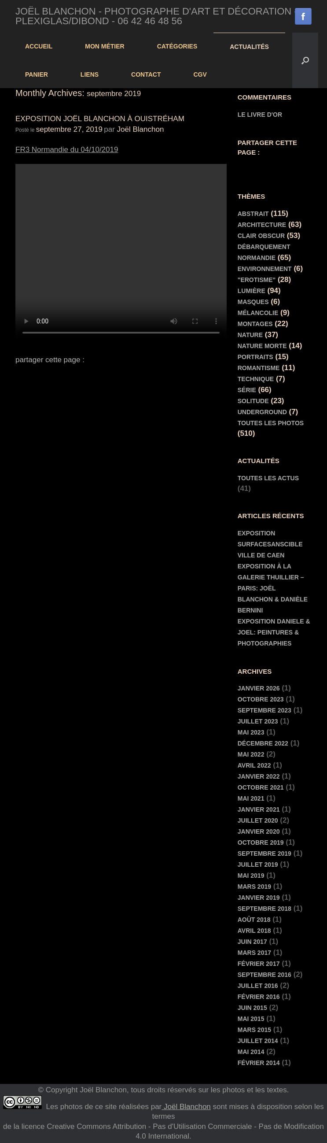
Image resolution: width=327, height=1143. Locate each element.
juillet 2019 (258, 864)
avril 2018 (254, 930)
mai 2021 (251, 798)
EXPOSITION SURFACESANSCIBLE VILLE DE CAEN (270, 544)
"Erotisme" (257, 279)
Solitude (253, 401)
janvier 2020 (259, 831)
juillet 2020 (258, 820)
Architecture (262, 224)
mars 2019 (254, 886)
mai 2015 (251, 1018)
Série (247, 389)
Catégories (177, 46)
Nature (250, 334)
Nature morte (262, 345)
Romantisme (259, 367)
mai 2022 (251, 754)
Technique (256, 378)
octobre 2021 (261, 787)
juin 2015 (252, 1007)
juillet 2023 (258, 721)
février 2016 (259, 996)
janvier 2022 (259, 776)
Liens (90, 74)
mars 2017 (254, 952)
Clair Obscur (261, 235)
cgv (200, 74)
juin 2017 (252, 941)
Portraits (255, 356)
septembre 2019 (264, 853)
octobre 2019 (261, 842)
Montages (255, 323)
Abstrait (253, 213)
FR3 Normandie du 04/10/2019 (66, 149)
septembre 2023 (264, 710)
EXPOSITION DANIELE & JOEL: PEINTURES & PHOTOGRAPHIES (274, 632)
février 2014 (259, 1062)
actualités (249, 46)
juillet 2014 (258, 1040)
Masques (253, 301)
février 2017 (259, 963)
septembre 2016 (264, 974)
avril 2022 (254, 765)
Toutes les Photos (271, 423)
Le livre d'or (260, 114)
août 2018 (254, 919)
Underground (262, 412)
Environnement (265, 268)
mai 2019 (251, 875)
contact (146, 74)
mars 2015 (254, 1029)
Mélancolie (258, 312)
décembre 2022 (263, 743)
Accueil (38, 46)
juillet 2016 (258, 985)
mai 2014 (251, 1051)
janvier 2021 (259, 809)
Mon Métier (104, 46)
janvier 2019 (259, 897)
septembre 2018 (264, 908)
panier (36, 74)
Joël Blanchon (140, 129)
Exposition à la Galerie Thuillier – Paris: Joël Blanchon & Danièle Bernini (273, 588)
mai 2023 (251, 732)
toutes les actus (268, 478)
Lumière (251, 290)
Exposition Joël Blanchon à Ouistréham (99, 119)
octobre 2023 (261, 699)
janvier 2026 (259, 688)
